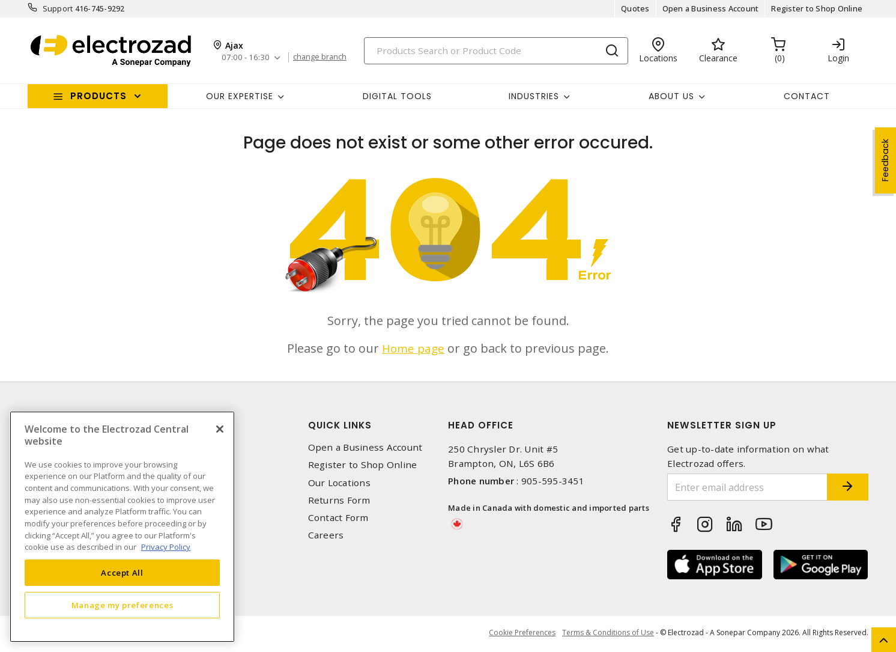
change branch (323, 57)
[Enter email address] (738, 487)
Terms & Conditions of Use (608, 634)
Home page (413, 348)
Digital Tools (397, 96)
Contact (807, 96)
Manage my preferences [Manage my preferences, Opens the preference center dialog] (122, 605)
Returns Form (339, 500)
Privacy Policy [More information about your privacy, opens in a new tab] (165, 546)
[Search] (496, 50)
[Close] (220, 429)
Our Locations (339, 483)
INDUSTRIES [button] (534, 96)
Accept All (122, 572)
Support (58, 8)
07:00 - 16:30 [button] (246, 57)
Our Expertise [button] (239, 96)
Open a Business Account (710, 8)
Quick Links (340, 425)
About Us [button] (671, 96)
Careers (326, 535)
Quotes (635, 8)
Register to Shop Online (816, 8)
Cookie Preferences (519, 634)
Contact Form (338, 517)
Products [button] (98, 96)
